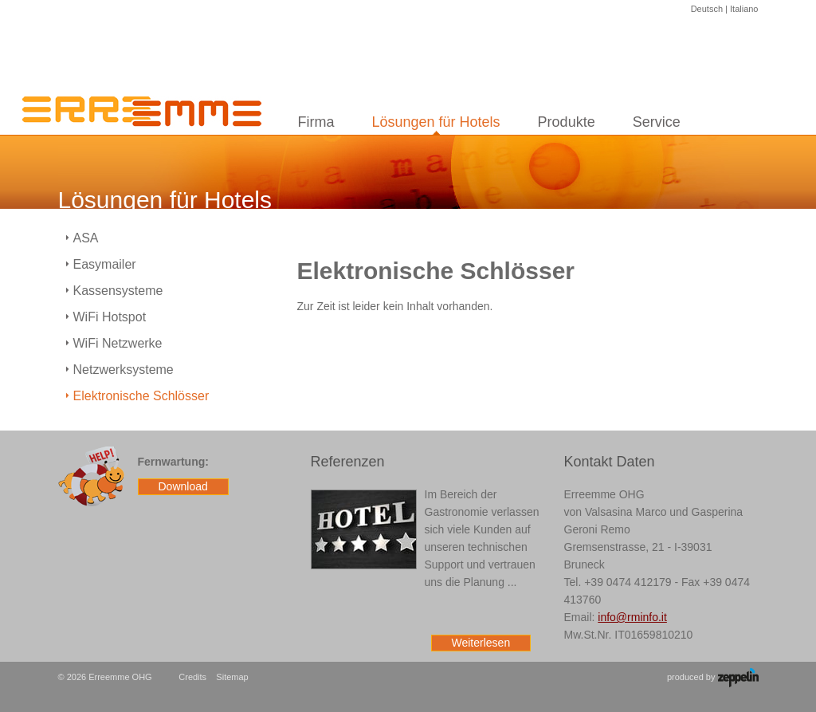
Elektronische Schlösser (141, 396)
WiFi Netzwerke (118, 343)
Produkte (566, 122)
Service (657, 122)
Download (183, 486)
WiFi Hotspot (110, 317)
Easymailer (104, 264)
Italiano (744, 9)
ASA (86, 238)
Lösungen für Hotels (436, 122)
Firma (316, 122)
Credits (192, 677)
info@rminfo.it (632, 617)
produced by (713, 677)
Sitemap (232, 677)
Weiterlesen (481, 642)
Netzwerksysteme (123, 369)
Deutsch (707, 9)
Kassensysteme (118, 290)
